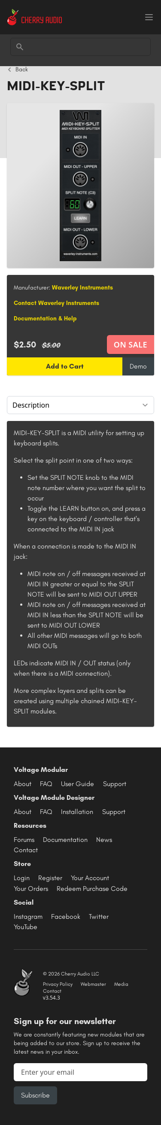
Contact (26, 850)
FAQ (46, 784)
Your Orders (31, 888)
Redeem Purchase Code (92, 888)
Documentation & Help (45, 318)
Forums (24, 839)
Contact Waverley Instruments (56, 303)
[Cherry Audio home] (34, 17)
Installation (77, 812)
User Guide (77, 784)
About (22, 784)
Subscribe (35, 1095)
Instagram (28, 916)
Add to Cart (65, 366)
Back (17, 69)
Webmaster (93, 984)
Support (114, 784)
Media (121, 984)
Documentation (65, 839)
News (104, 839)
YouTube (25, 927)
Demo (138, 366)
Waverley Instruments (82, 287)
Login (22, 878)
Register (50, 878)
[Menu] (149, 17)
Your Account (90, 878)
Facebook (65, 916)
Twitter (99, 916)
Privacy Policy (58, 984)
